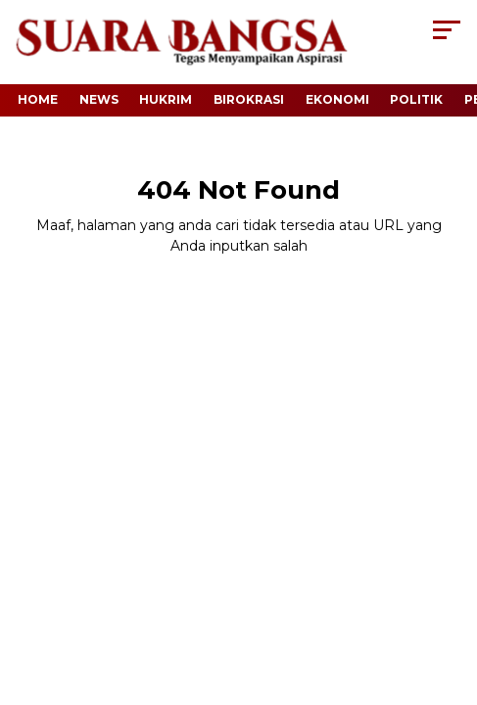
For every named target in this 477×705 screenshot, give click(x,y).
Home (38, 99)
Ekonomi (337, 99)
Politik (416, 99)
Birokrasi (249, 99)
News (99, 99)
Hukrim (165, 99)
